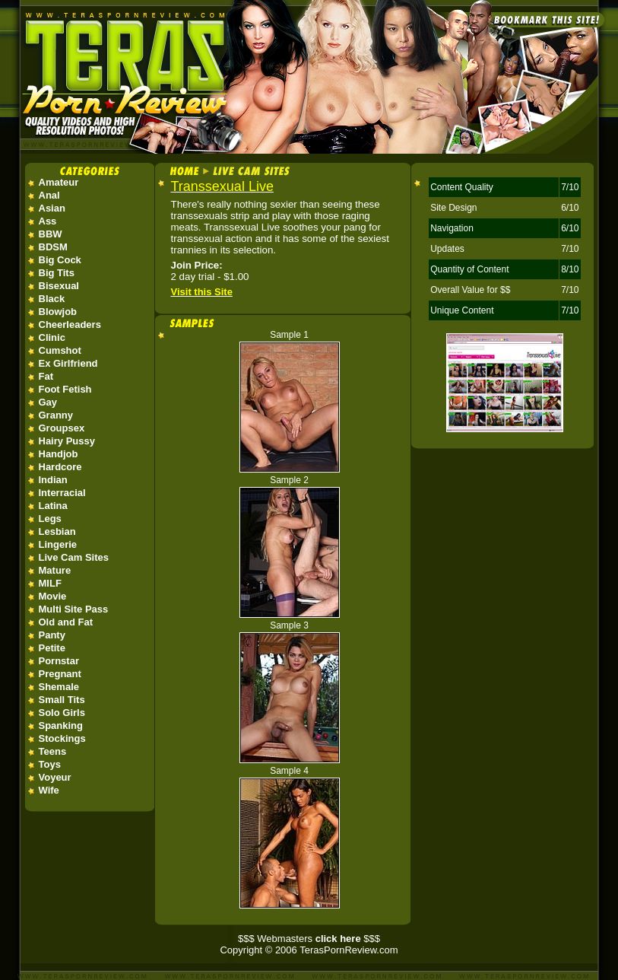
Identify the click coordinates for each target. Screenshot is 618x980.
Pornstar (59, 661)
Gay (48, 402)
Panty (52, 635)
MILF (50, 583)
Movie (53, 596)
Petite (52, 648)
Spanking (61, 725)
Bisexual (59, 285)
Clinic (52, 337)
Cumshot (60, 350)
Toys (50, 764)
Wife (49, 790)
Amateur (59, 182)
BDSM (53, 247)
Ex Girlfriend (68, 363)
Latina (53, 505)
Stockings (62, 738)
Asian (52, 208)
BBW (50, 234)
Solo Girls (62, 712)
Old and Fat (66, 622)
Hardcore (60, 467)
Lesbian (57, 531)
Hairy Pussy (67, 441)
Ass (48, 221)
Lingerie (58, 544)
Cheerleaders (70, 324)
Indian (53, 479)
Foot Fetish (65, 389)
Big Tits (56, 272)
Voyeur (55, 777)
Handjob (58, 454)
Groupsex (62, 428)
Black (52, 298)
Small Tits (62, 699)
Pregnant (60, 673)
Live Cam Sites (74, 557)
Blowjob (58, 311)
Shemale (59, 686)
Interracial (62, 492)
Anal (49, 195)
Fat (46, 376)
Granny (56, 415)
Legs (50, 518)
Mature (55, 570)
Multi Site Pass (74, 609)
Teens (53, 751)
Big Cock (60, 260)
